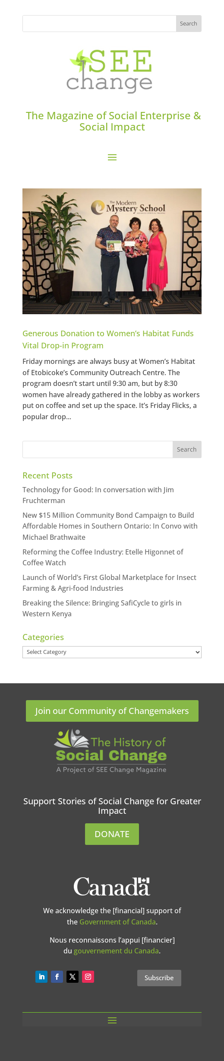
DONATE (112, 834)
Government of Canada (117, 922)
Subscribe (159, 977)
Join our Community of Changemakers (112, 711)
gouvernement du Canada (116, 951)
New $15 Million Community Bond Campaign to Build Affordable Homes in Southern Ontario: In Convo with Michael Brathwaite (110, 526)
